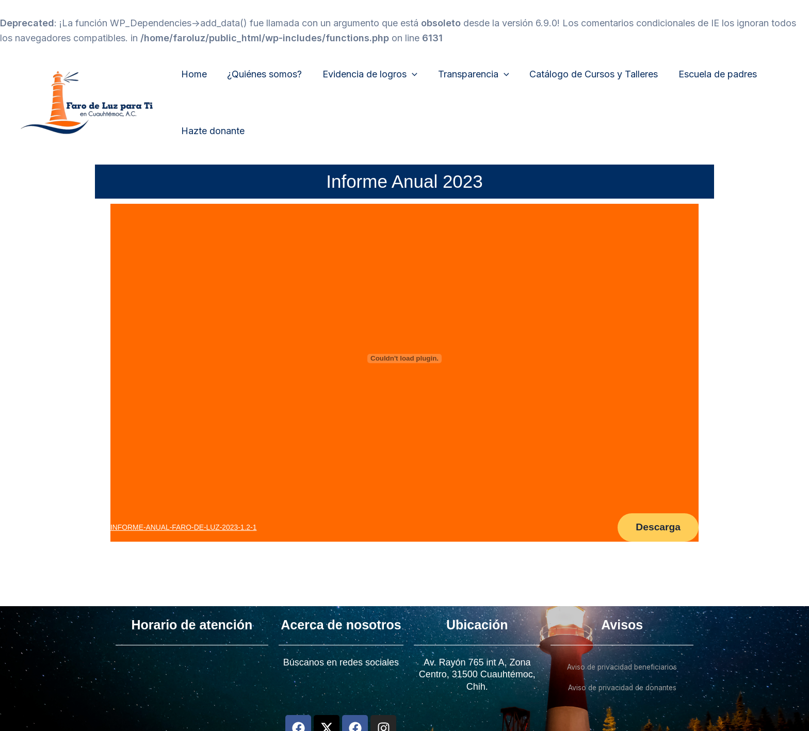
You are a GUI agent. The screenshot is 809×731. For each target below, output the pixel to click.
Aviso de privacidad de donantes (622, 687)
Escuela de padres (707, 74)
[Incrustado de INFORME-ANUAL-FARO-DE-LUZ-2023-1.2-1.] (404, 358)
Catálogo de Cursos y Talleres (585, 74)
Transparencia (467, 74)
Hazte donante (212, 130)
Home (193, 74)
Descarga (655, 528)
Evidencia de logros (365, 74)
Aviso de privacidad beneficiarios (622, 667)
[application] (407, 74)
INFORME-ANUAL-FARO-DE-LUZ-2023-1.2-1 (186, 528)
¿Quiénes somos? (261, 74)
